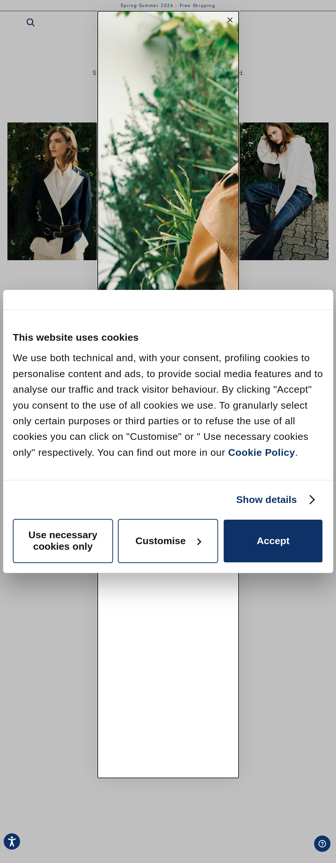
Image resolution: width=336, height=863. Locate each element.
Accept (273, 540)
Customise (169, 540)
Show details (266, 499)
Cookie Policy (261, 452)
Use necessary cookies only (63, 540)
